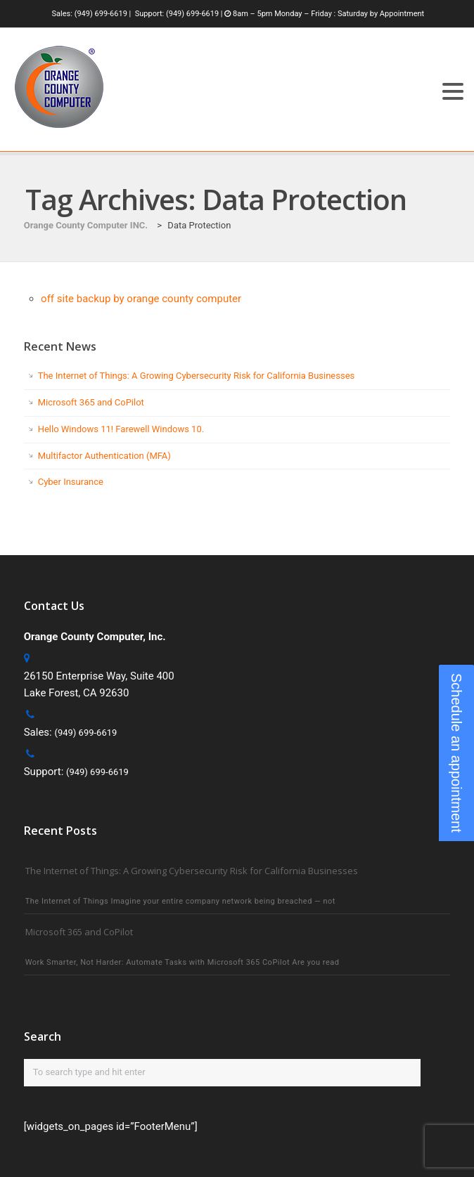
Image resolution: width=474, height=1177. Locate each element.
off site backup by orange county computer (141, 298)
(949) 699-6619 (101, 13)
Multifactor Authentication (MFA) (104, 455)
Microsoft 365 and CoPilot (91, 402)
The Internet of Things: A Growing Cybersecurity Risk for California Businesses (196, 375)
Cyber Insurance (70, 481)
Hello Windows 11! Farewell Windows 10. (121, 429)
